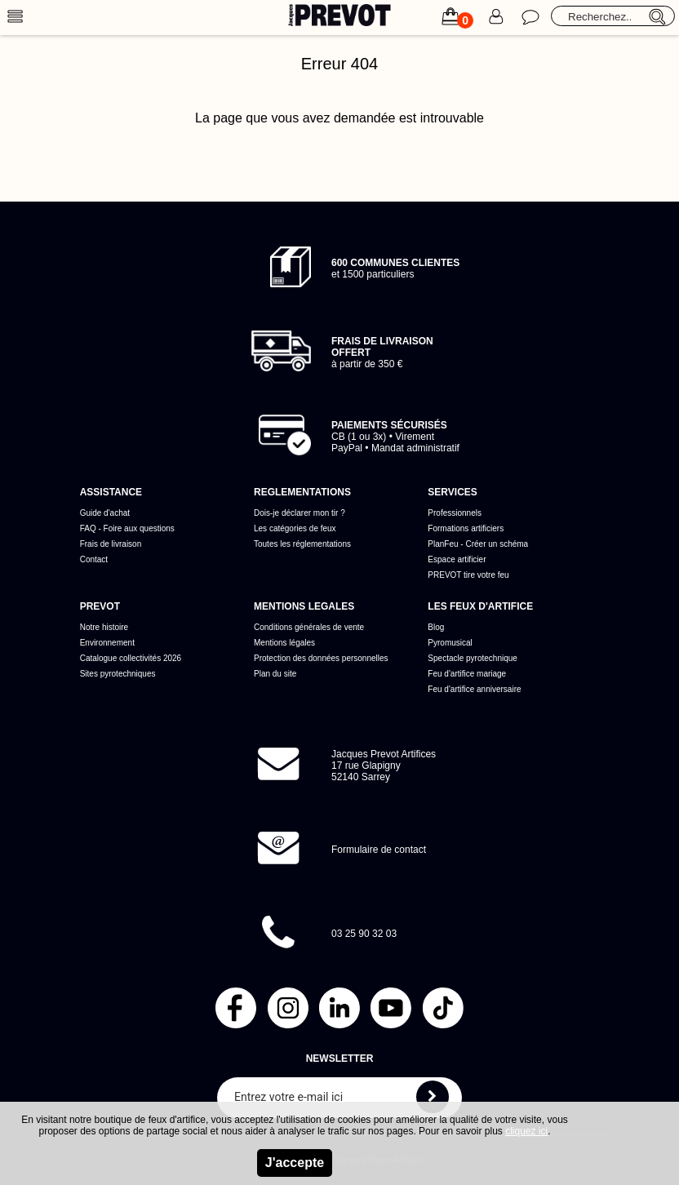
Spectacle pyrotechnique (472, 658)
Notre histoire (104, 627)
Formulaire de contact (378, 849)
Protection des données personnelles (321, 658)
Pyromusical (450, 642)
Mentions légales (284, 642)
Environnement (107, 642)
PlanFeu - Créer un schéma (478, 543)
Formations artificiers (466, 528)
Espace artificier (457, 559)
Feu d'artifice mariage (467, 673)
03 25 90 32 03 (364, 933)
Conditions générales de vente (309, 627)
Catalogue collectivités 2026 (131, 658)
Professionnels (455, 512)
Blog (436, 627)
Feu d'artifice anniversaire (474, 689)
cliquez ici (526, 1131)
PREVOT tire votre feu (468, 574)
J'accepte (294, 1162)
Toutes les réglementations (302, 543)
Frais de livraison (111, 543)
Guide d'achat (105, 512)
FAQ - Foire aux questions (127, 528)
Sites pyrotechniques (118, 673)
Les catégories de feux (295, 528)
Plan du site (275, 673)
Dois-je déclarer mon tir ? (299, 512)
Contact (94, 559)
